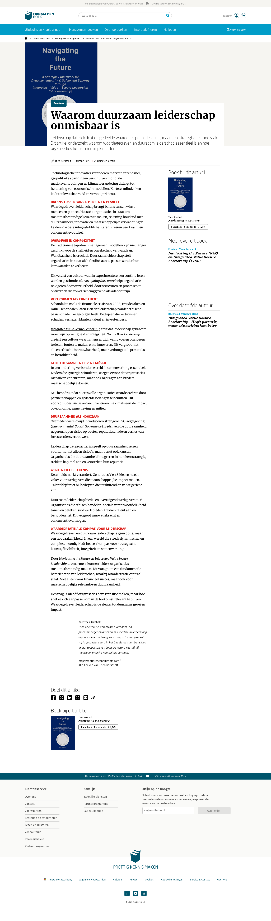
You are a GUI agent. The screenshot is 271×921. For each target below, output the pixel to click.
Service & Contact (200, 879)
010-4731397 (238, 29)
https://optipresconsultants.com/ (99, 661)
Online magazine (41, 38)
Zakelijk (89, 789)
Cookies (149, 879)
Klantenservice (36, 789)
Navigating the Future (184, 220)
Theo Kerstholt (63, 160)
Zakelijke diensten (95, 796)
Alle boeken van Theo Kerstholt (98, 665)
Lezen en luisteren (37, 825)
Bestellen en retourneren (41, 818)
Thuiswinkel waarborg (58, 879)
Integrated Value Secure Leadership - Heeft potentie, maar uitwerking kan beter (193, 322)
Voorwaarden (33, 810)
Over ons (30, 796)
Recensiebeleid (34, 839)
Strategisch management (67, 38)
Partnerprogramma (37, 846)
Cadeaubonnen (93, 810)
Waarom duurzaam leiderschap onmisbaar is (108, 38)
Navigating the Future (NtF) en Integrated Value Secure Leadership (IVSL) (193, 257)
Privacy (133, 879)
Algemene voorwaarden (92, 879)
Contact (30, 803)
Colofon (117, 879)
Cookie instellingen (172, 879)
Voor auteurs (33, 832)
